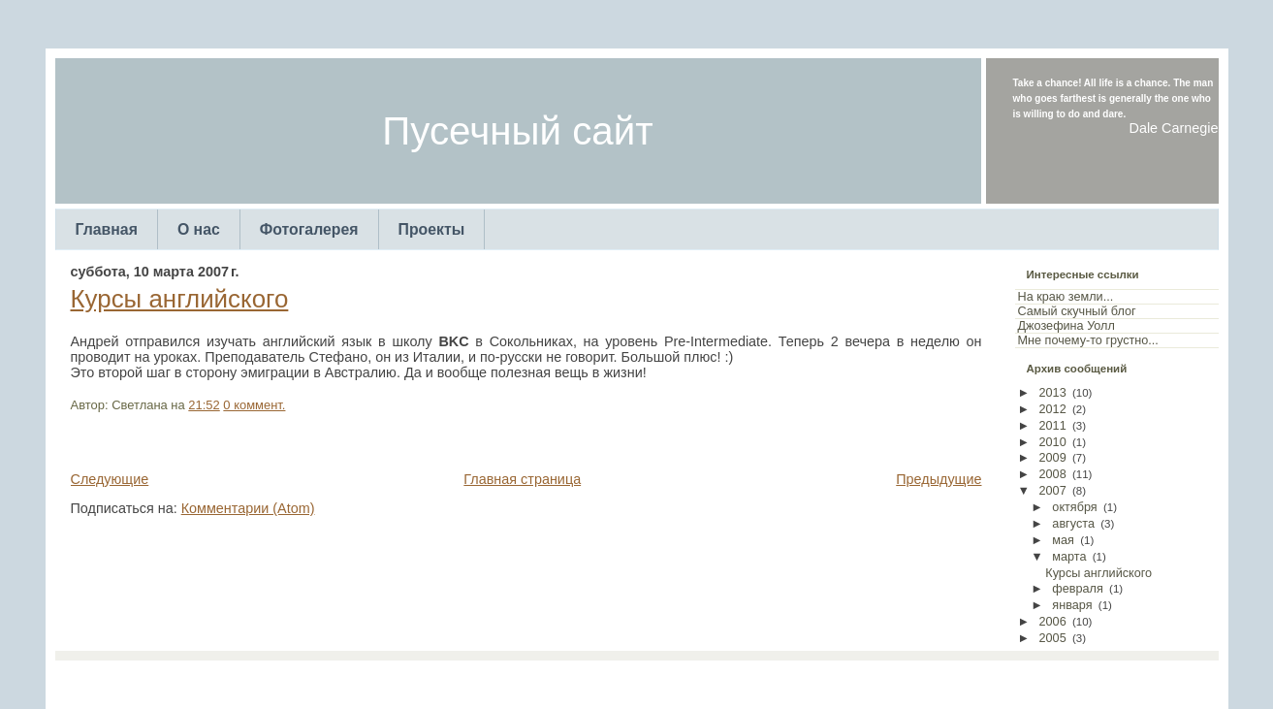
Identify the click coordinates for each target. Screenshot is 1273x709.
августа (1073, 524)
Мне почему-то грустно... (1088, 340)
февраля (1077, 589)
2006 (1052, 621)
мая (1063, 540)
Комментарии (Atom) (248, 508)
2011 (1052, 426)
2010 (1052, 442)
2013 (1052, 393)
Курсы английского (180, 298)
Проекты (431, 229)
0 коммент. (254, 405)
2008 (1052, 474)
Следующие (110, 479)
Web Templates (795, 680)
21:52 (203, 405)
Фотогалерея (309, 229)
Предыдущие (938, 479)
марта (1069, 557)
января (1072, 605)
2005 (1052, 638)
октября (1074, 507)
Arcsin (731, 680)
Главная (107, 229)
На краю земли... (1066, 297)
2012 (1052, 409)
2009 (1052, 458)
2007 (1052, 491)
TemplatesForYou (602, 680)
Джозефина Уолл (1066, 326)
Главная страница (522, 479)
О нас (198, 229)
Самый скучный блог (1077, 311)
